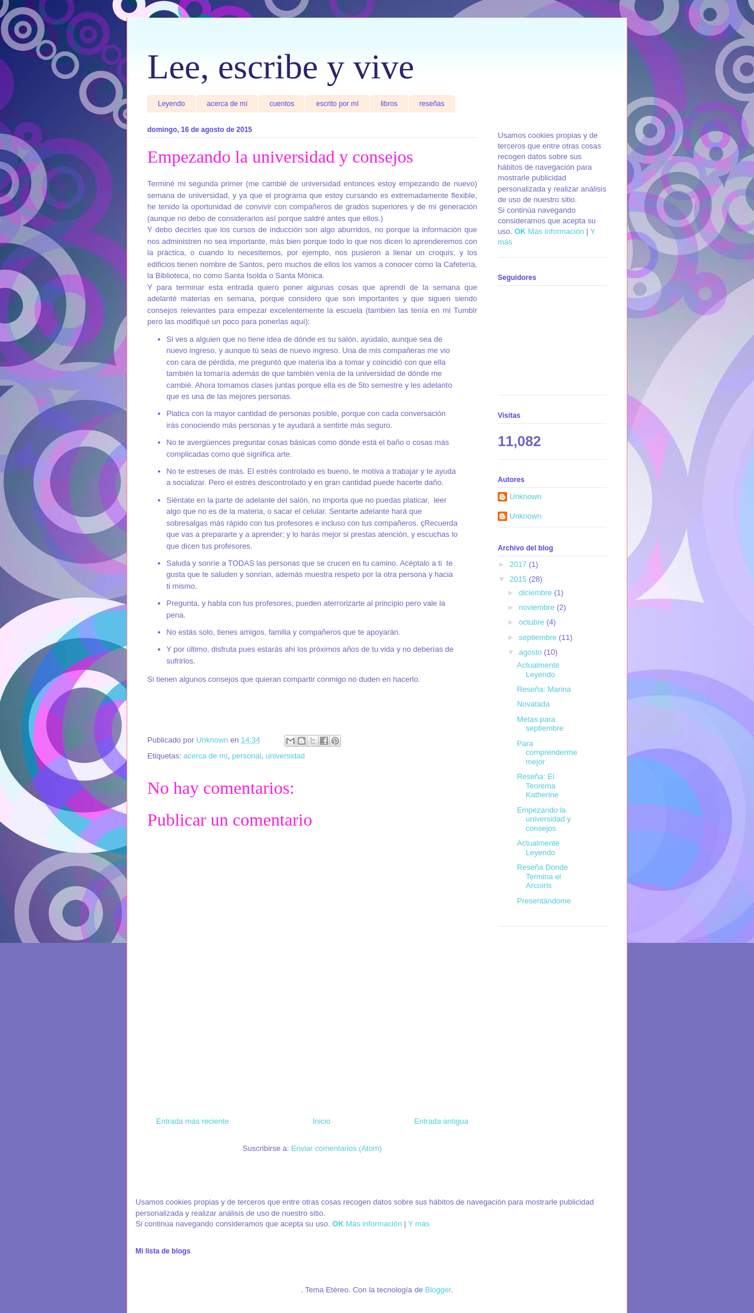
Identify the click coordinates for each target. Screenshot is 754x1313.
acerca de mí (227, 104)
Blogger (438, 1289)
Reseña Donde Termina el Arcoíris (542, 876)
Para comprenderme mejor (547, 752)
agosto (531, 652)
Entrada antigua (441, 1121)
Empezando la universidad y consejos (544, 819)
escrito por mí (337, 104)
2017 (519, 564)
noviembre (538, 607)
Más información (556, 231)
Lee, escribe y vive (280, 66)
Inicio (321, 1121)
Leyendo (171, 104)
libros (389, 104)
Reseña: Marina (544, 689)
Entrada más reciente (192, 1121)
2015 (519, 579)
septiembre (539, 637)
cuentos (281, 104)
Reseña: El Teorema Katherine (537, 785)
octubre (533, 622)
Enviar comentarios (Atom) (336, 1148)
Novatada (533, 704)
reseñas (432, 104)
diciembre (536, 592)
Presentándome (544, 900)
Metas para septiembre (540, 724)
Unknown (525, 496)
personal (247, 755)
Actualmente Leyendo (538, 670)
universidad (285, 755)
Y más (419, 1223)
